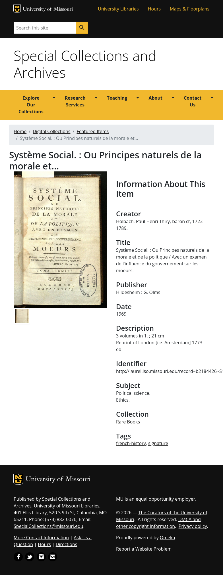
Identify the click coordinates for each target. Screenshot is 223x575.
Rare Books (128, 422)
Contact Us (192, 101)
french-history (131, 443)
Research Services (75, 101)
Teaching (117, 98)
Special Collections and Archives (85, 64)
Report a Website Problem (144, 549)
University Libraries (118, 9)
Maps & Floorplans (189, 9)
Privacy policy (193, 526)
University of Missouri (48, 9)
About (155, 98)
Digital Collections (51, 131)
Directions (66, 544)
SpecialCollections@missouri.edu (48, 526)
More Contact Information (41, 537)
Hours (154, 9)
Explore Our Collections (31, 105)
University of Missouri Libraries (66, 506)
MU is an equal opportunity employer (155, 499)
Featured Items (93, 131)
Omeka (167, 537)
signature (158, 443)
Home (20, 131)
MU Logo (17, 9)
